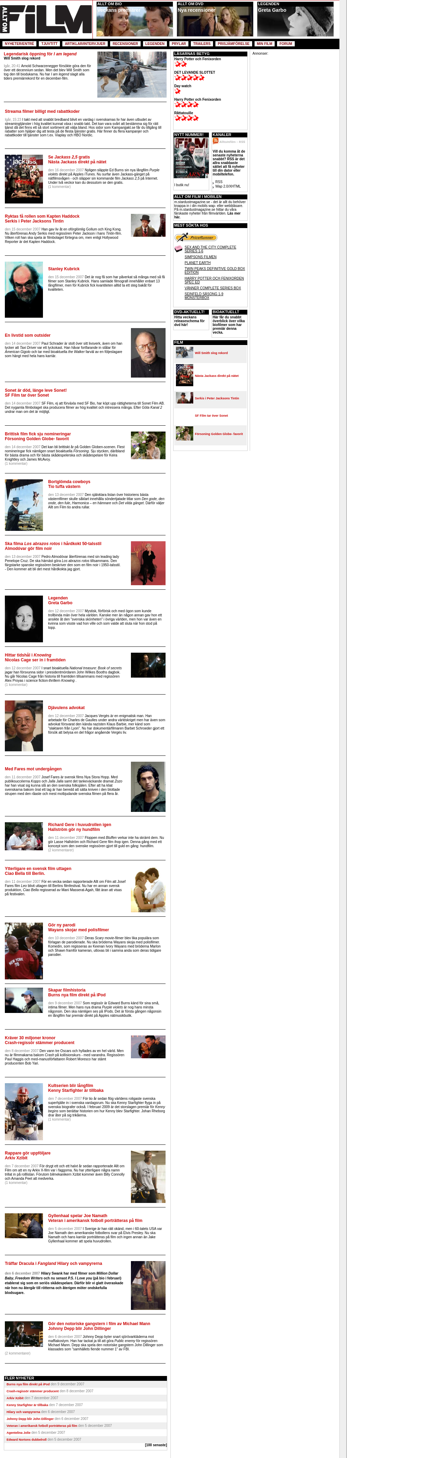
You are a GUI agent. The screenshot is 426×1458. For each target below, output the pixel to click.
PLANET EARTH (198, 263)
